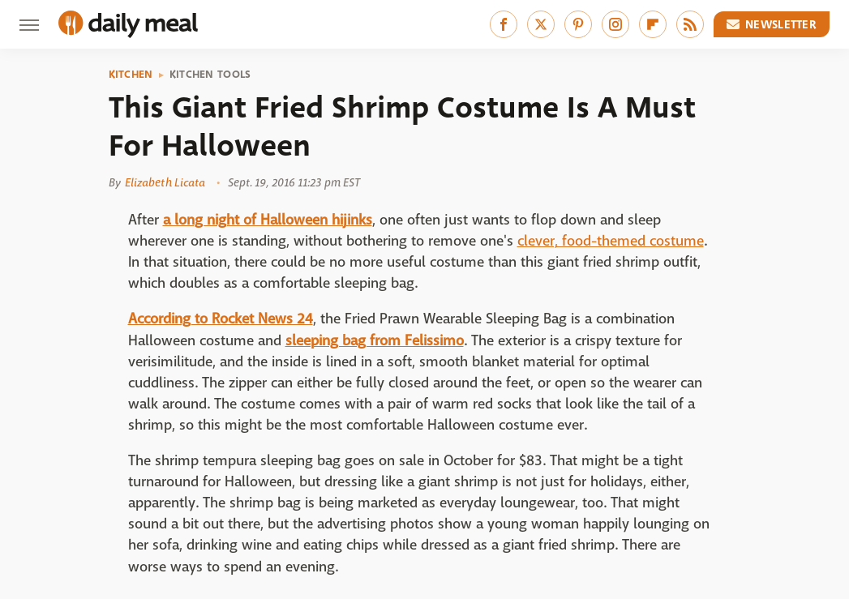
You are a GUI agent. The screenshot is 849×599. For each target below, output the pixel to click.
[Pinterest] (578, 24)
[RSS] (690, 24)
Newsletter (772, 24)
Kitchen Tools (210, 74)
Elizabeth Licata (165, 182)
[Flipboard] (653, 24)
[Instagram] (615, 24)
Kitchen (131, 74)
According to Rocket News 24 (220, 319)
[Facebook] (503, 24)
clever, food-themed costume (610, 241)
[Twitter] (541, 24)
